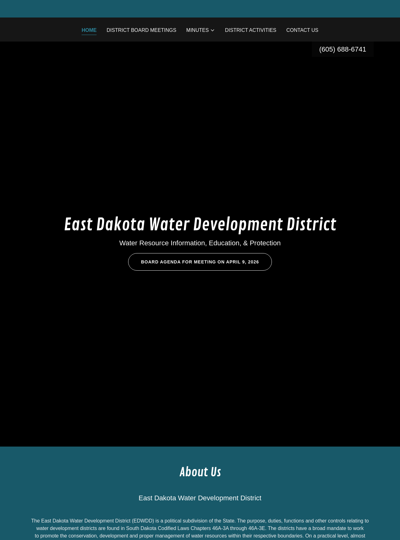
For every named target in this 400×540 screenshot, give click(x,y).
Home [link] (89, 30)
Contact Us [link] (302, 30)
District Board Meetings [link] (141, 30)
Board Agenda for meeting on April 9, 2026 (200, 261)
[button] (200, 30)
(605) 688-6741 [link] (342, 49)
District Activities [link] (250, 30)
